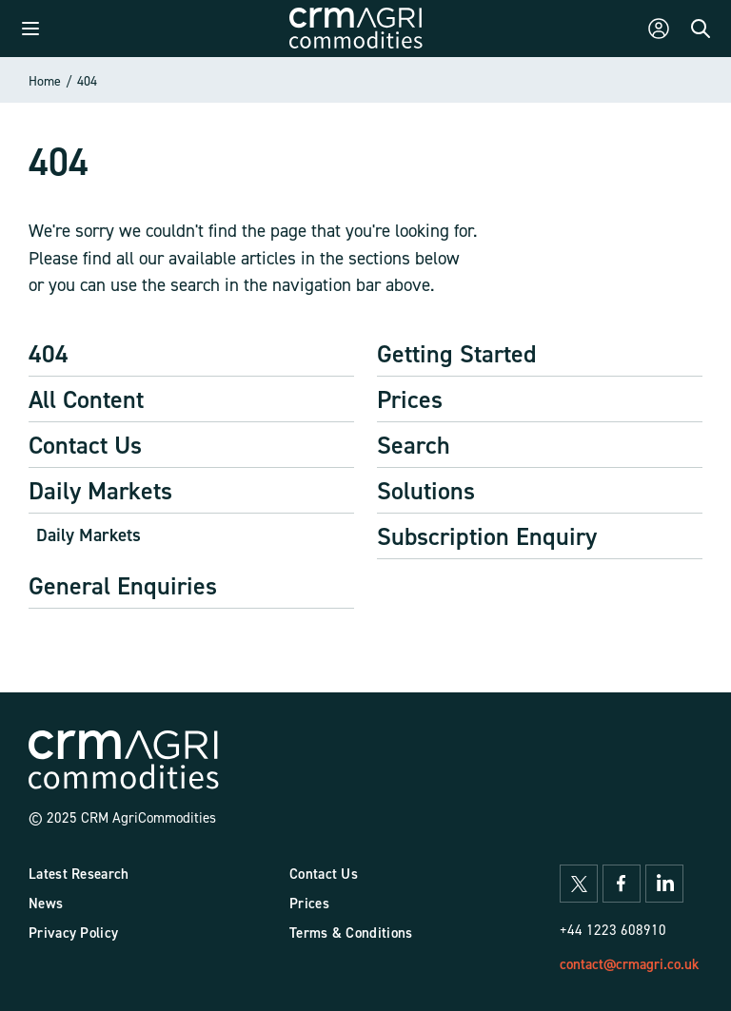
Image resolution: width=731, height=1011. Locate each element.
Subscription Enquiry (487, 536)
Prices (410, 399)
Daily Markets (100, 490)
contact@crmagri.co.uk (629, 964)
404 (87, 80)
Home (45, 80)
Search (413, 444)
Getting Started (457, 353)
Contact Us (85, 444)
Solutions (426, 490)
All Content (86, 399)
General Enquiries (123, 585)
